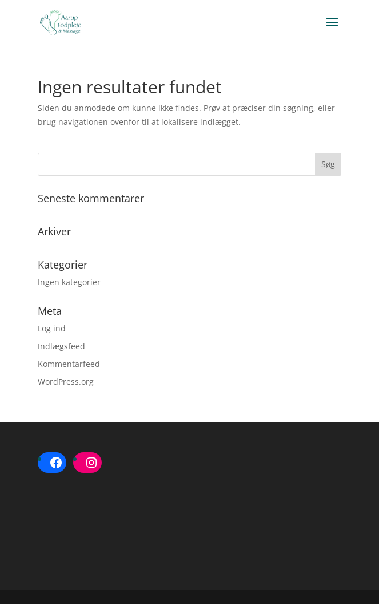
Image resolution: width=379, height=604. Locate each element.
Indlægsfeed (61, 346)
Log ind (52, 328)
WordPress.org (66, 381)
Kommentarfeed (69, 363)
